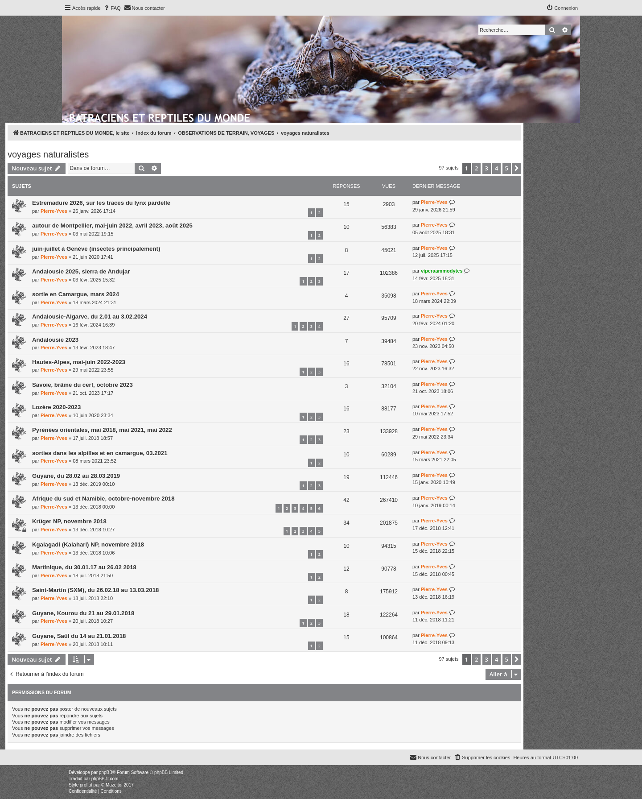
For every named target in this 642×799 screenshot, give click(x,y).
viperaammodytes (442, 270)
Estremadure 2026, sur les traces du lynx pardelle (101, 202)
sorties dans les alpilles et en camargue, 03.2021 (99, 453)
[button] (516, 168)
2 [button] (476, 168)
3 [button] (486, 168)
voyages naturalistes (48, 154)
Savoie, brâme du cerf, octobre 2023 (82, 384)
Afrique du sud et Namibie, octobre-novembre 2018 (103, 498)
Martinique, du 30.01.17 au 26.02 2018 (84, 567)
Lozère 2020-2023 (56, 407)
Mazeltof (114, 784)
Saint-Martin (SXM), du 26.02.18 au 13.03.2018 (95, 590)
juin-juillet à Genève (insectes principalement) (96, 248)
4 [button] (496, 168)
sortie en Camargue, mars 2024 (75, 294)
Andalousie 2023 (55, 339)
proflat (86, 784)
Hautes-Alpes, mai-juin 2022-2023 (78, 362)
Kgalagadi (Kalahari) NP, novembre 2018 (88, 544)
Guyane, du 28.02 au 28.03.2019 (76, 475)
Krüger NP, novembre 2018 (69, 521)
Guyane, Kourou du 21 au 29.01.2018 (83, 613)
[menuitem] (112, 8)
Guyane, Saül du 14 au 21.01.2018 (79, 636)
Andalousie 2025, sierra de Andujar (81, 271)
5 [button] (506, 168)
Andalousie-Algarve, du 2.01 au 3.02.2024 (89, 316)
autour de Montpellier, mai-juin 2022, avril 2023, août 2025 (112, 225)
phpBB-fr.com (105, 778)
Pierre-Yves (54, 211)
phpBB (105, 772)
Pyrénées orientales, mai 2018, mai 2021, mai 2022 (102, 429)
